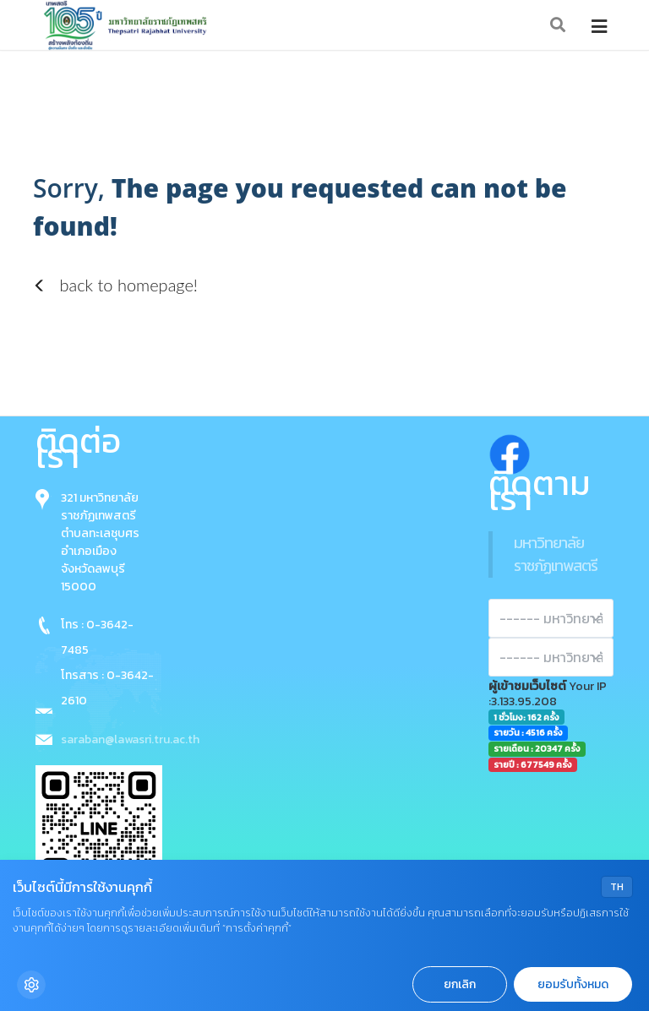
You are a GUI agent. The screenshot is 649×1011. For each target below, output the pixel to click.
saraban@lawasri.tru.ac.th (130, 739)
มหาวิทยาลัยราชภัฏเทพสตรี (555, 554)
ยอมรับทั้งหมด (572, 984)
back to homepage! (115, 284)
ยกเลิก (460, 984)
